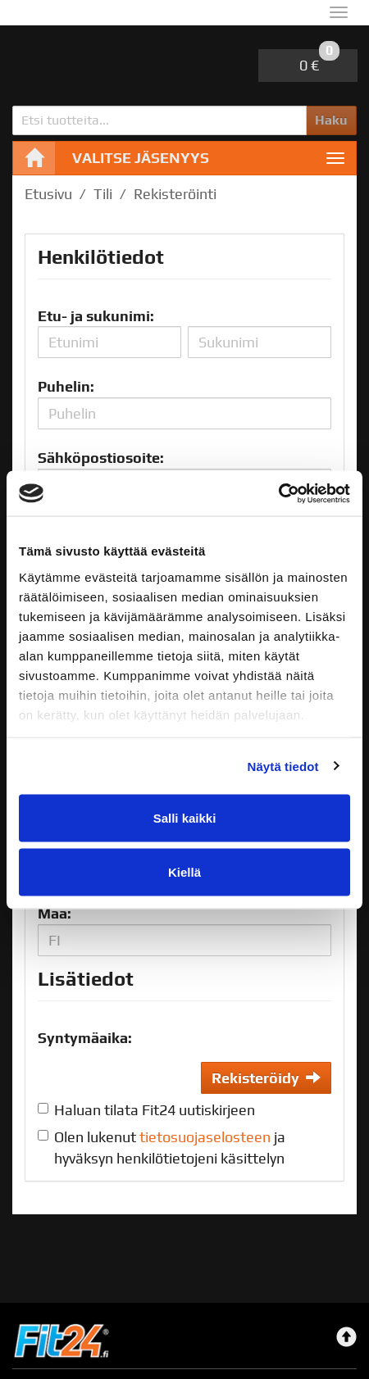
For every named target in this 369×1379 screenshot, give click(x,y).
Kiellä (184, 871)
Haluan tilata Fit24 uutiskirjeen (154, 1109)
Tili (102, 193)
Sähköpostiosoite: (101, 457)
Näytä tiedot (283, 766)
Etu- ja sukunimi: (96, 315)
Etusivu (48, 193)
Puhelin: (66, 386)
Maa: (54, 913)
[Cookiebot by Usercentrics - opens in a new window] (278, 493)
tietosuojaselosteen (205, 1136)
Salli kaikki (184, 818)
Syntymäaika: (85, 1037)
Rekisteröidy (266, 1077)
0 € (319, 61)
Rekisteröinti (175, 193)
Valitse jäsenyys (140, 157)
